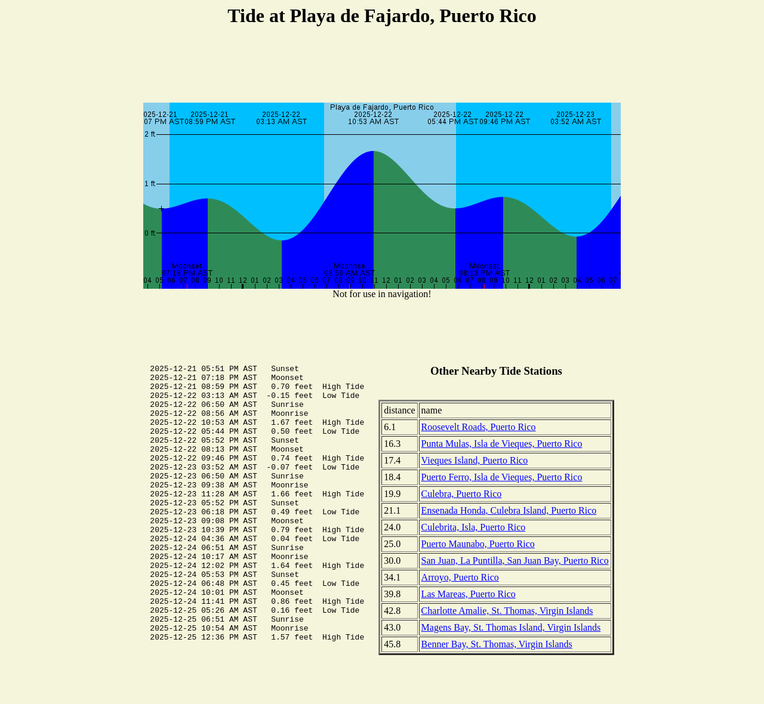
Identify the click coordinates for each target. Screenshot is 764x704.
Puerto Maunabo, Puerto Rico (478, 544)
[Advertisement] (382, 66)
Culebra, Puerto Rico (461, 494)
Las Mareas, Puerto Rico (468, 594)
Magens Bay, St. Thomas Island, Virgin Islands (511, 627)
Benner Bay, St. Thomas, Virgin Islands (496, 644)
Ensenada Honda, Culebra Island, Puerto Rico (509, 510)
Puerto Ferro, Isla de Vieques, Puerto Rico (502, 477)
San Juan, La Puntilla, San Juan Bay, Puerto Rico (515, 560)
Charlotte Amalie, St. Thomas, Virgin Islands (507, 611)
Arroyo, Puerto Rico (460, 577)
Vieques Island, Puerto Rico (474, 460)
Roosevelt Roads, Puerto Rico (478, 427)
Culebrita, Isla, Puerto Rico (473, 527)
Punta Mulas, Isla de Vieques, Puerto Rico (502, 444)
